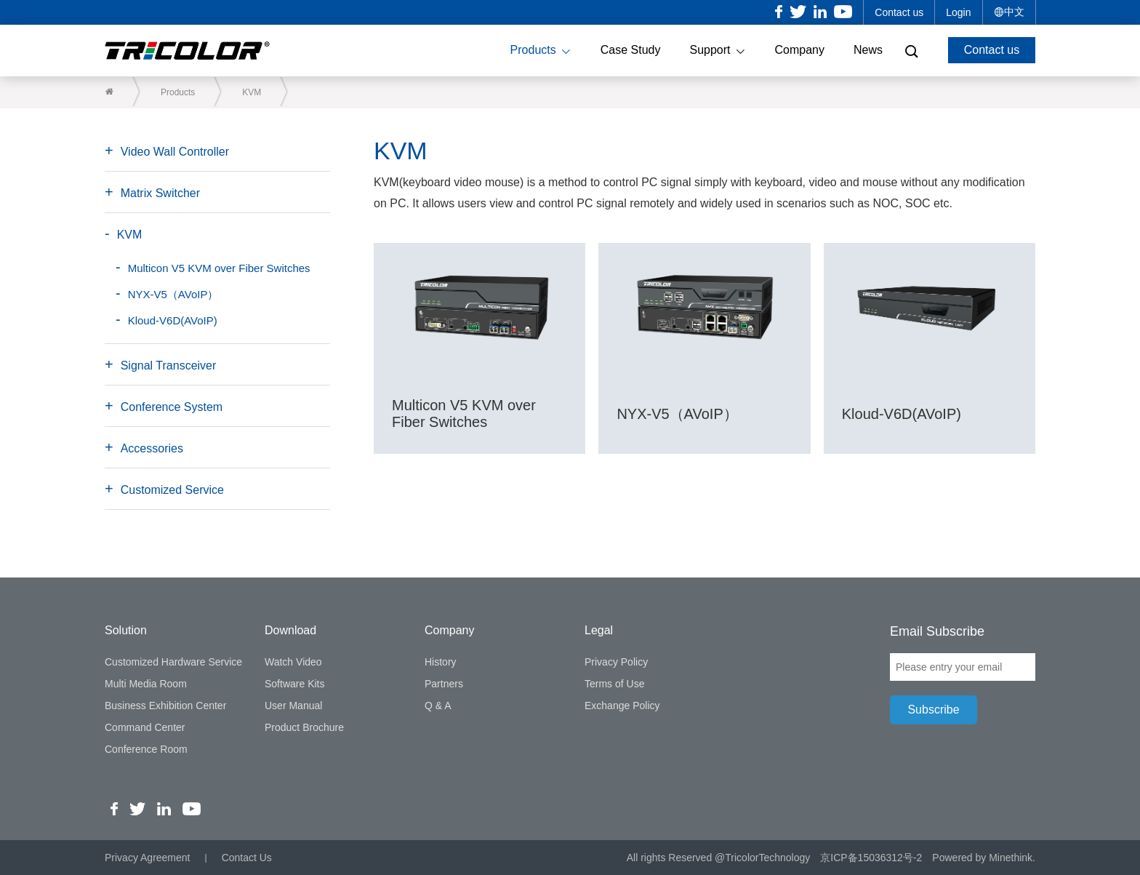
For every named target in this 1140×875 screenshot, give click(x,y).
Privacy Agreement (147, 857)
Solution (126, 630)
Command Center (145, 727)
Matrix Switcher (160, 193)
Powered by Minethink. (983, 857)
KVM (251, 92)
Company (799, 50)
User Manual (293, 705)
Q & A (438, 705)
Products (540, 51)
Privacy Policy (616, 662)
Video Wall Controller (175, 151)
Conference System (172, 407)
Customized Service (172, 490)
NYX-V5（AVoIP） (173, 294)
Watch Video (293, 662)
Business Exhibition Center (165, 705)
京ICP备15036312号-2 (871, 857)
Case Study (631, 50)
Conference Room (146, 749)
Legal (599, 630)
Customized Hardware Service (173, 662)
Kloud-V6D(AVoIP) (172, 320)
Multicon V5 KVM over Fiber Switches (219, 268)
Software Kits (294, 684)
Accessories (152, 448)
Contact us (899, 12)
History (441, 662)
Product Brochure (304, 727)
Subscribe (933, 709)
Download (290, 630)
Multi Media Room (146, 684)
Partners (444, 684)
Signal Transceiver (169, 365)
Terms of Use (614, 684)
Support (717, 51)
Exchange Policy (622, 705)
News (868, 50)
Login (958, 12)
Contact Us (247, 857)
